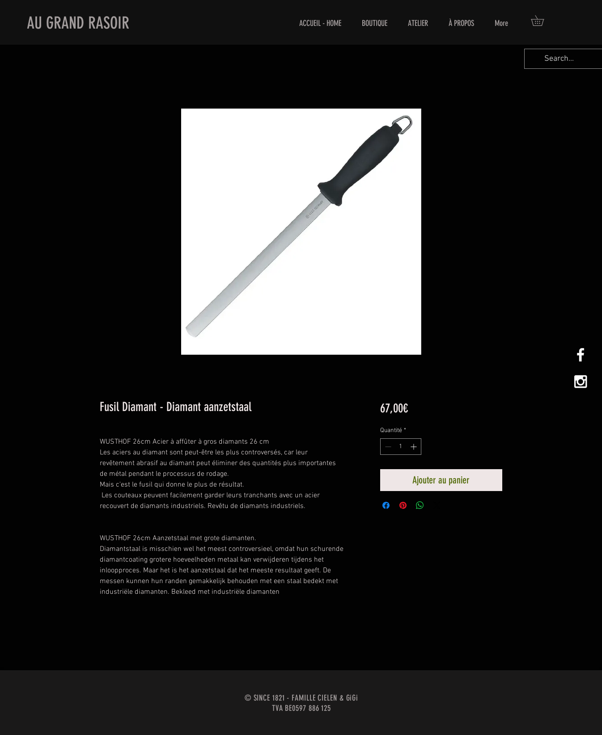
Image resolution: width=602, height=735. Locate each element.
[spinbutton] (401, 446)
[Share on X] (437, 505)
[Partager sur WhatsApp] (420, 505)
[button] (542, 20)
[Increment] (414, 446)
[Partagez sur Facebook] (386, 505)
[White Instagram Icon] (580, 382)
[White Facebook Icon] (580, 355)
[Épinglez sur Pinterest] (403, 505)
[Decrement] (387, 446)
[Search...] (559, 58)
